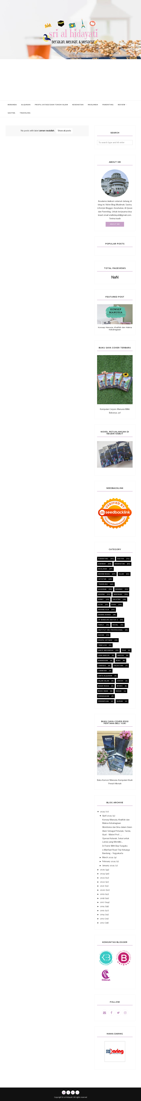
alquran (102, 589)
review (101, 594)
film (124, 650)
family (101, 625)
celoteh (116, 599)
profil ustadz (105, 640)
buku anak (103, 691)
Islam (121, 574)
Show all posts (64, 131)
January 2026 (108, 866)
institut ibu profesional (110, 630)
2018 (102, 898)
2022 (102, 882)
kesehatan (120, 564)
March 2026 (107, 857)
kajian (101, 635)
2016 (102, 906)
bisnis (120, 686)
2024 (102, 874)
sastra (120, 559)
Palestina (118, 666)
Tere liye (102, 645)
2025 (102, 870)
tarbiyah (102, 671)
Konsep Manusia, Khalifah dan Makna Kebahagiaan (115, 328)
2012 (102, 923)
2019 (102, 894)
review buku (104, 574)
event (101, 599)
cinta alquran (105, 676)
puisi (113, 604)
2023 (102, 878)
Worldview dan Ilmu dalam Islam (117, 827)
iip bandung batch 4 (108, 620)
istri (100, 604)
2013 (102, 919)
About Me (115, 224)
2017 (102, 902)
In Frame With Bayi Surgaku (115, 846)
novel (115, 625)
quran (120, 701)
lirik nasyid (104, 655)
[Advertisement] (70, 80)
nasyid (120, 655)
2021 (102, 886)
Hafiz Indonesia (105, 650)
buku (118, 660)
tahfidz (102, 666)
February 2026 (109, 861)
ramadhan (103, 660)
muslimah (102, 569)
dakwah (102, 564)
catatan (102, 579)
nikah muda (103, 686)
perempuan (103, 701)
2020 (102, 890)
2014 (102, 915)
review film (103, 610)
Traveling (103, 584)
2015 (102, 911)
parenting (103, 559)
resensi (119, 589)
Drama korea (104, 615)
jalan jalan (103, 681)
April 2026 (107, 816)
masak (119, 691)
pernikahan (103, 696)
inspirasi (118, 594)
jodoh (120, 681)
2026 (102, 812)
